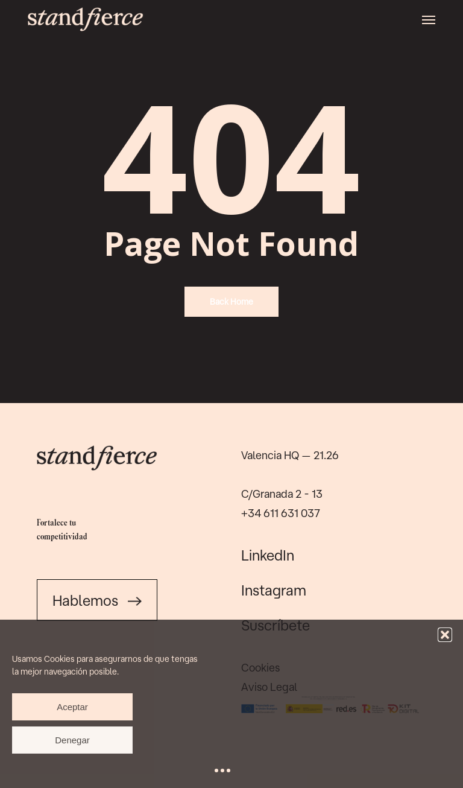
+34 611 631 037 (280, 513)
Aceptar (72, 707)
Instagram (273, 590)
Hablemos (97, 600)
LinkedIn (267, 555)
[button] (445, 635)
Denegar (72, 740)
